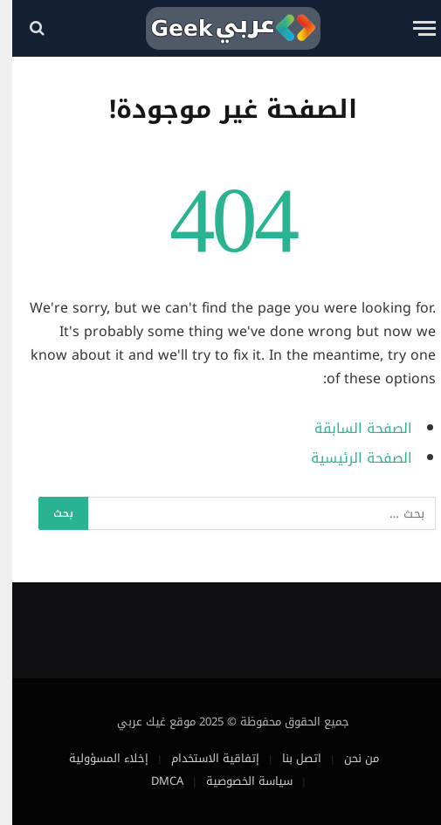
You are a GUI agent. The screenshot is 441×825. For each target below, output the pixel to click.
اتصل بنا (289, 758)
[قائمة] (412, 28)
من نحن (349, 758)
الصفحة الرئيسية (349, 458)
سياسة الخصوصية (237, 781)
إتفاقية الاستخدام (203, 758)
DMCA (155, 781)
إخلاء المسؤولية (96, 758)
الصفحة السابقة (351, 429)
